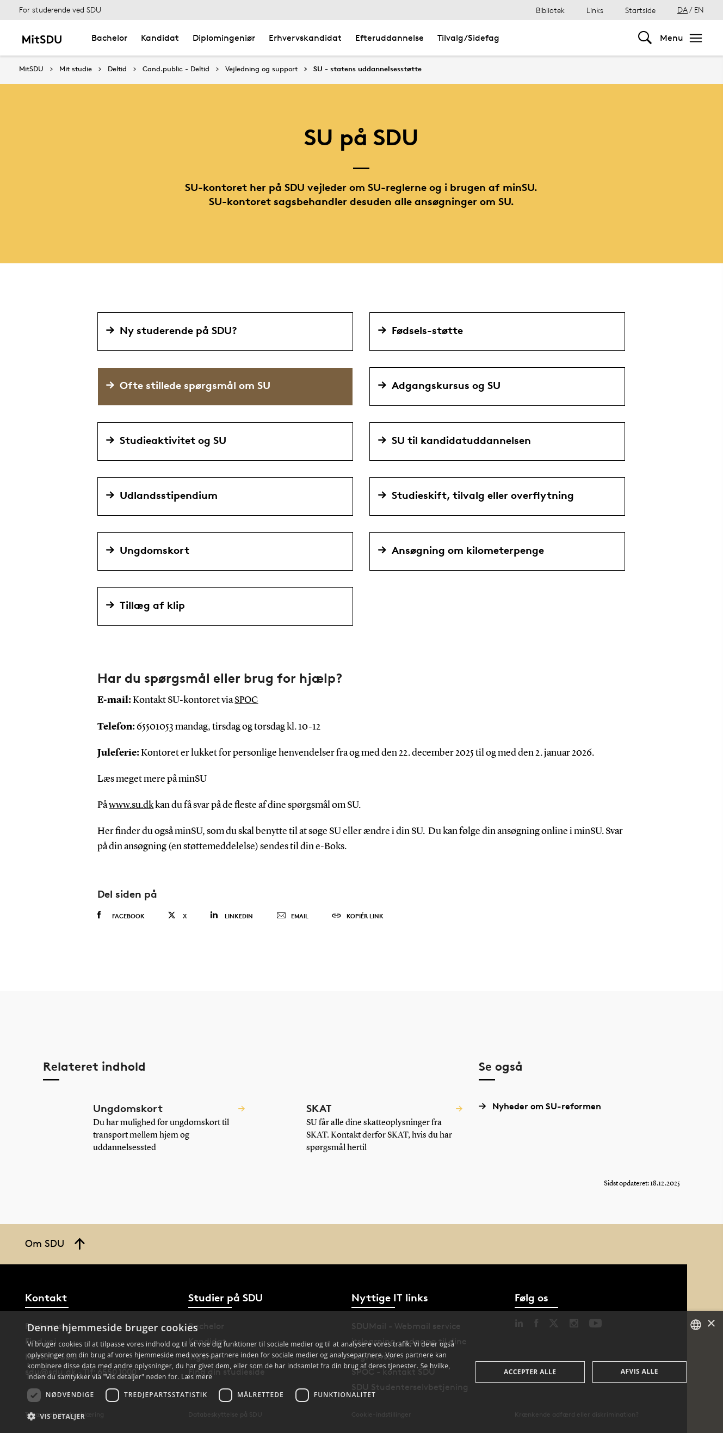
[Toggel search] (645, 38)
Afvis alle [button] (639, 1371)
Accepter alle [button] (530, 1371)
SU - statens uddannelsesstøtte (367, 69)
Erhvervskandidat (305, 38)
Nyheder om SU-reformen (540, 1105)
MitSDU (31, 68)
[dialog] (361, 1372)
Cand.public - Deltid (176, 69)
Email (292, 915)
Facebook (121, 914)
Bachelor (109, 38)
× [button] (711, 1324)
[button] (242, 1416)
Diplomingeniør (224, 38)
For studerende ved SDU (60, 9)
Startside (640, 10)
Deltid (117, 69)
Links (594, 10)
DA (682, 9)
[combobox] (695, 1324)
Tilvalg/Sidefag (468, 38)
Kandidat (160, 38)
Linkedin (231, 914)
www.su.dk (131, 805)
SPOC (246, 700)
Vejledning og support (261, 69)
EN (699, 9)
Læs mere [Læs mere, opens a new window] (196, 1376)
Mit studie (75, 69)
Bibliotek (550, 10)
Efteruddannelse (389, 38)
